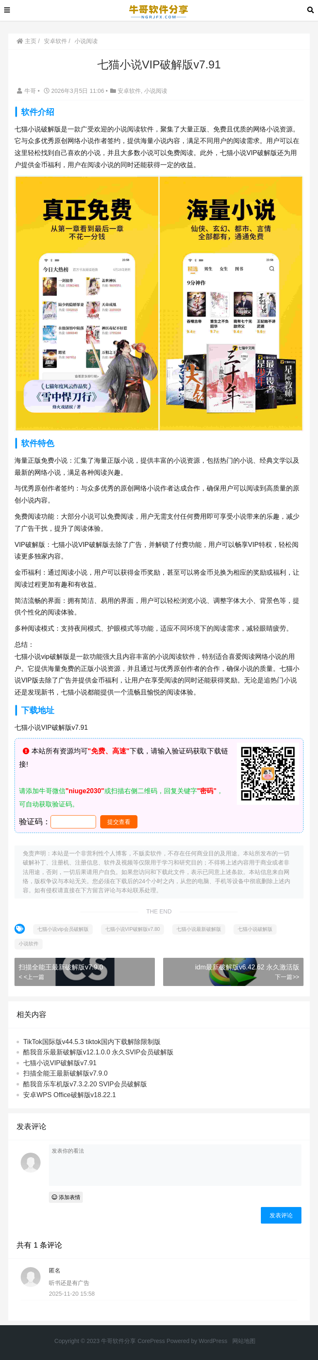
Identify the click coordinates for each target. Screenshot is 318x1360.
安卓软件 (55, 41)
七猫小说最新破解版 (198, 929)
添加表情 (66, 1197)
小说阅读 (86, 41)
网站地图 (243, 1341)
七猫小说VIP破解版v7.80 (132, 929)
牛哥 (27, 90)
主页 (26, 41)
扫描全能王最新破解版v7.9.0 (61, 967)
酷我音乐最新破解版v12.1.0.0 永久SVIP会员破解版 (98, 1052)
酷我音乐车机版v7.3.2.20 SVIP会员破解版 (85, 1084)
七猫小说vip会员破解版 (62, 929)
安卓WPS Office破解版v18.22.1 (69, 1094)
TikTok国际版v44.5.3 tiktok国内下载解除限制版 (92, 1041)
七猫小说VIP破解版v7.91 (59, 1062)
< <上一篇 (31, 977)
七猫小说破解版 (255, 929)
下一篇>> (287, 977)
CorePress (151, 1341)
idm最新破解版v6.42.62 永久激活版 (247, 967)
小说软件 (29, 944)
